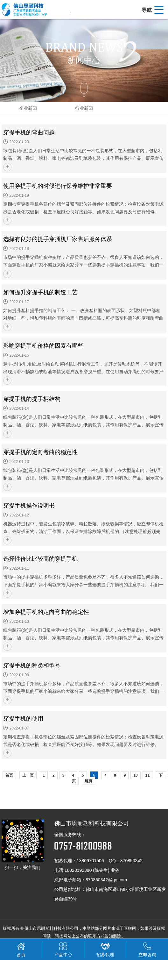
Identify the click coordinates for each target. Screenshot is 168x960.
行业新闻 (84, 108)
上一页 (28, 775)
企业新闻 (28, 108)
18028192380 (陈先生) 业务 (92, 870)
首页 (9, 775)
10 (135, 775)
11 (147, 775)
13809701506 (90, 860)
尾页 (88, 781)
